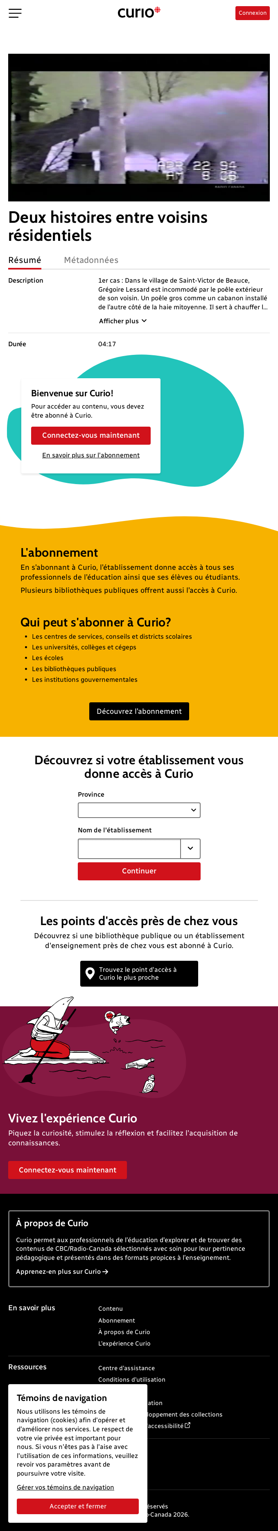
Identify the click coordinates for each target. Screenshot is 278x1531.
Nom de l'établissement (115, 830)
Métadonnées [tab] (91, 260)
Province (91, 794)
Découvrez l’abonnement (139, 711)
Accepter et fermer (78, 1506)
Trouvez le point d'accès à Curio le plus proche (131, 973)
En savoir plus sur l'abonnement (91, 455)
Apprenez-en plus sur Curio (62, 1271)
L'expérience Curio (124, 1343)
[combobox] (129, 849)
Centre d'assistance (126, 1368)
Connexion (253, 12)
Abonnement (116, 1320)
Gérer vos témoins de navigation (65, 1487)
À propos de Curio (124, 1332)
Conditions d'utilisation (131, 1379)
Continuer (139, 870)
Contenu (110, 1308)
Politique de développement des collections (160, 1414)
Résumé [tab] (24, 260)
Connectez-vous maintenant (91, 435)
